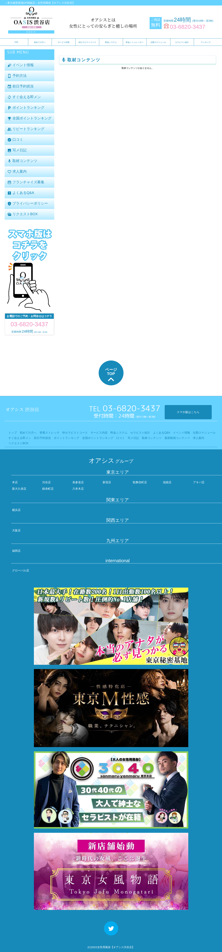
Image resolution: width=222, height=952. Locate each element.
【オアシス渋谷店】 (123, 947)
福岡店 (16, 550)
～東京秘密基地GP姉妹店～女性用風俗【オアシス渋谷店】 (40, 2)
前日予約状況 (20, 86)
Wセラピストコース (87, 42)
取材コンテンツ (22, 161)
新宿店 (107, 482)
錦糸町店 (48, 488)
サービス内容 (64, 42)
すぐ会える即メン (24, 97)
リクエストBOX (22, 214)
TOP (16, 42)
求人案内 (17, 171)
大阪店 (16, 530)
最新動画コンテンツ (177, 437)
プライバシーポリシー (27, 203)
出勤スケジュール (158, 42)
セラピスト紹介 (182, 42)
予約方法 (17, 76)
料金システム (111, 42)
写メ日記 (17, 150)
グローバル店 (20, 570)
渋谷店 (46, 482)
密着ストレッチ (49, 432)
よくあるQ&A (20, 193)
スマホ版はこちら (188, 412)
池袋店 (167, 482)
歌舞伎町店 (140, 482)
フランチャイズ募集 (26, 182)
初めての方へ (40, 42)
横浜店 (16, 509)
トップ (12, 432)
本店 (15, 482)
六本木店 (78, 488)
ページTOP (111, 375)
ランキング (206, 42)
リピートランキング (26, 129)
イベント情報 (20, 65)
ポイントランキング (26, 108)
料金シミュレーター (134, 42)
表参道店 (78, 482)
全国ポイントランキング (29, 118)
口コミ (15, 139)
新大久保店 (19, 488)
